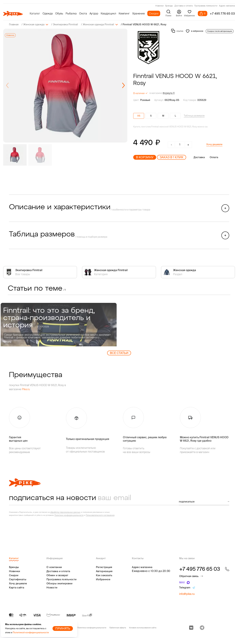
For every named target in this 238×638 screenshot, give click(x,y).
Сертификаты (17, 579)
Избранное (103, 579)
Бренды (169, 6)
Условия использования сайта (142, 628)
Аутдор (94, 13)
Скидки (153, 13)
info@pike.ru (187, 593)
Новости (51, 587)
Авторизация (104, 571)
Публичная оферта (117, 628)
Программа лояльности (205, 6)
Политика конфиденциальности (91, 628)
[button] (123, 85)
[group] (65, 86)
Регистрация (104, 567)
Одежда (48, 13)
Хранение (138, 13)
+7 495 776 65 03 (222, 13)
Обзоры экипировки (59, 583)
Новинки (159, 6)
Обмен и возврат (57, 575)
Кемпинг (124, 13)
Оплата (214, 157)
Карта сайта (16, 587)
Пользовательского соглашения (100, 515)
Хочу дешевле (214, 144)
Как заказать (104, 575)
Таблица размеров (194, 115)
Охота (83, 13)
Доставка (199, 157)
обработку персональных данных (65, 512)
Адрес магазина (227, 6)
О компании (54, 567)
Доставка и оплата (183, 6)
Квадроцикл (108, 13)
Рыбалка (71, 13)
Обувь (59, 13)
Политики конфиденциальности (69, 515)
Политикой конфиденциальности (31, 632)
